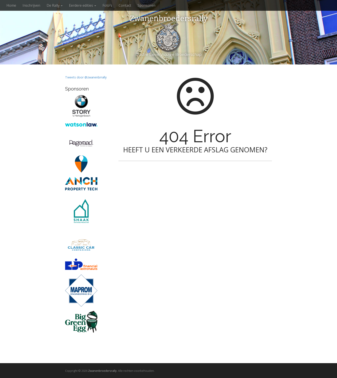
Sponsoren (146, 5)
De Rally (55, 5)
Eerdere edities (82, 5)
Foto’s (107, 5)
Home (11, 5)
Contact (125, 5)
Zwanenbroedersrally (168, 18)
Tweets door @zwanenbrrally (86, 77)
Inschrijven (31, 5)
